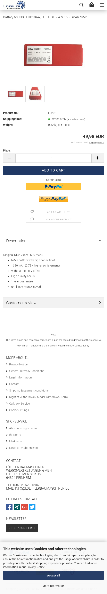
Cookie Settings (19, 410)
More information (53, 585)
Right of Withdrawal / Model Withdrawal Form (38, 397)
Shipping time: (12, 119)
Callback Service (19, 403)
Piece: (6, 150)
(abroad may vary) (76, 119)
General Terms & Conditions (26, 371)
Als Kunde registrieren (23, 428)
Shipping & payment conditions (29, 390)
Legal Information (20, 377)
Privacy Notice (35, 567)
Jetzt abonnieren (22, 528)
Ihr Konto (15, 434)
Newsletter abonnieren (23, 447)
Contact (14, 384)
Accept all (53, 575)
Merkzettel (16, 441)
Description (16, 240)
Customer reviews (22, 302)
